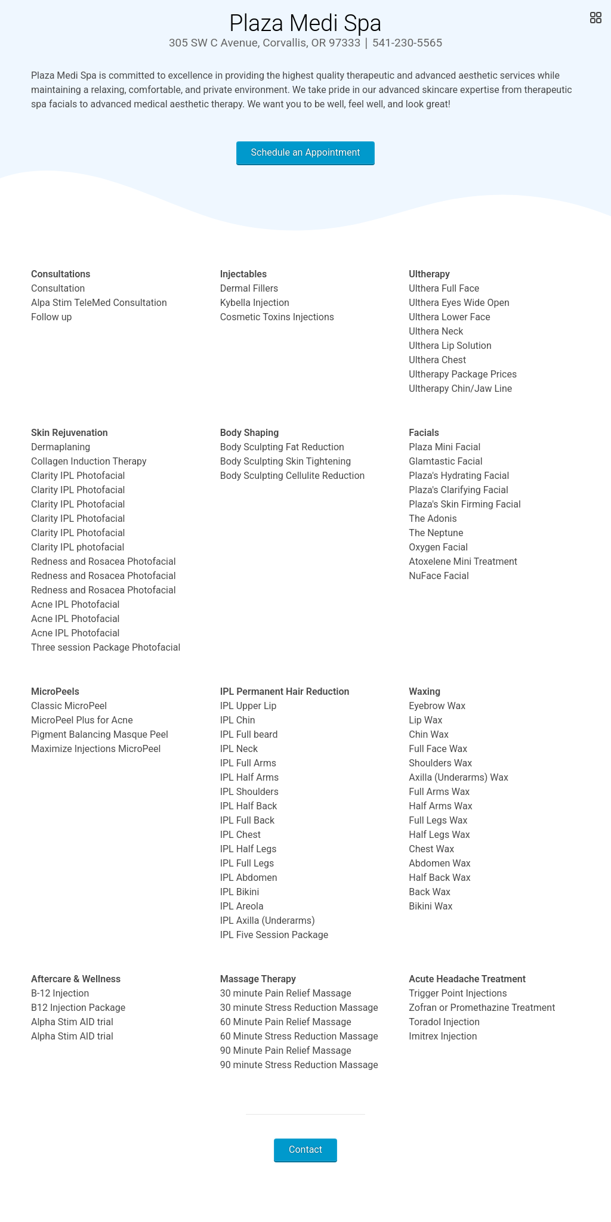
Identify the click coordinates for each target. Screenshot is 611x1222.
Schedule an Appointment (305, 152)
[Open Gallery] (594, 18)
